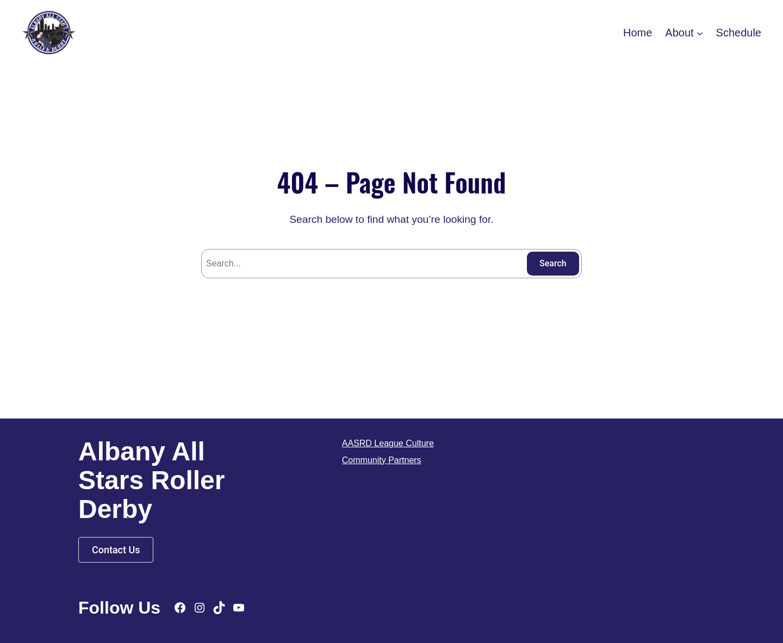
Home (637, 33)
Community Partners (381, 460)
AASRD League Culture (388, 443)
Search (553, 263)
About (679, 33)
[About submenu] (700, 32)
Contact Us (116, 549)
